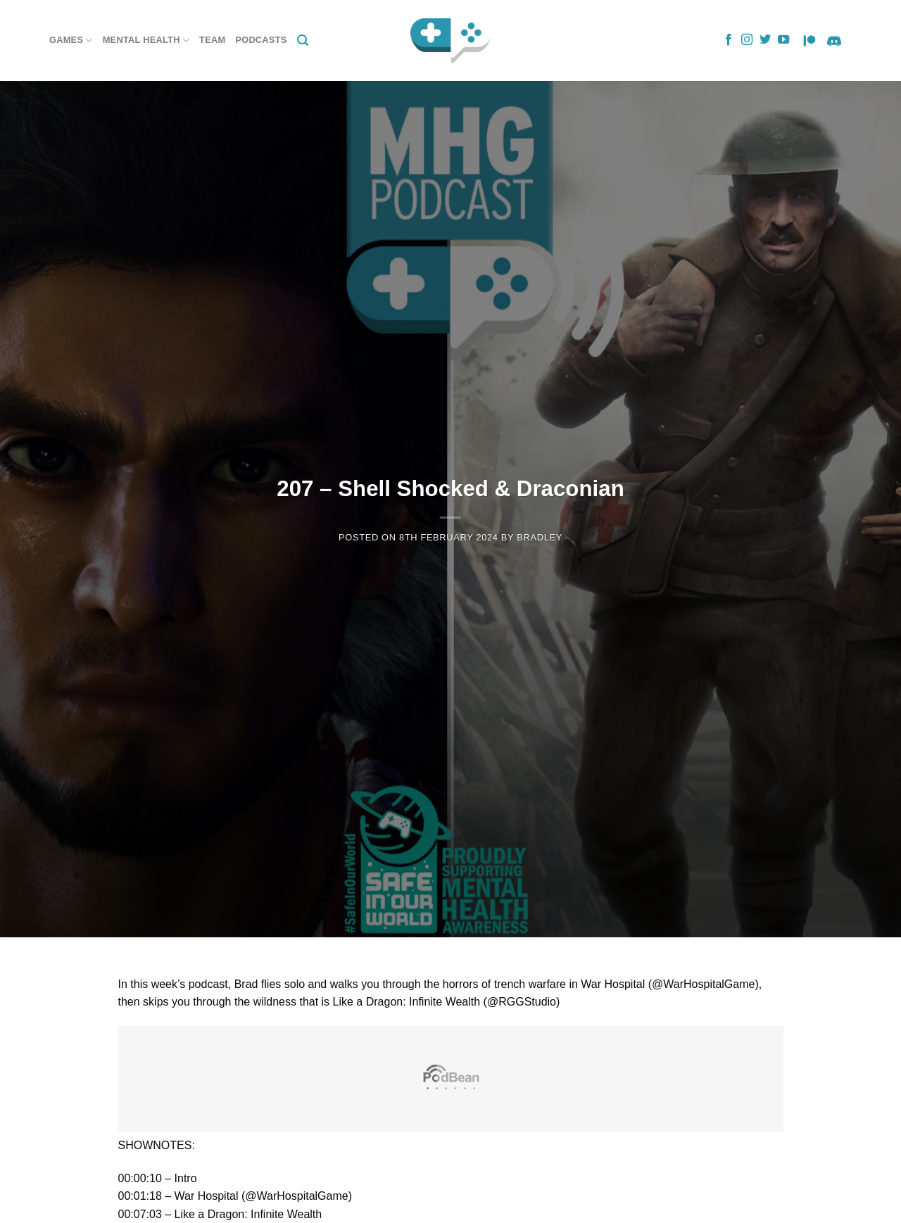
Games (71, 40)
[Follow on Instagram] (746, 40)
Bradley (539, 537)
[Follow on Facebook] (728, 40)
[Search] (302, 40)
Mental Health (146, 40)
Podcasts (260, 39)
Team (212, 39)
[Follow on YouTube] (783, 40)
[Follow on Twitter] (765, 40)
